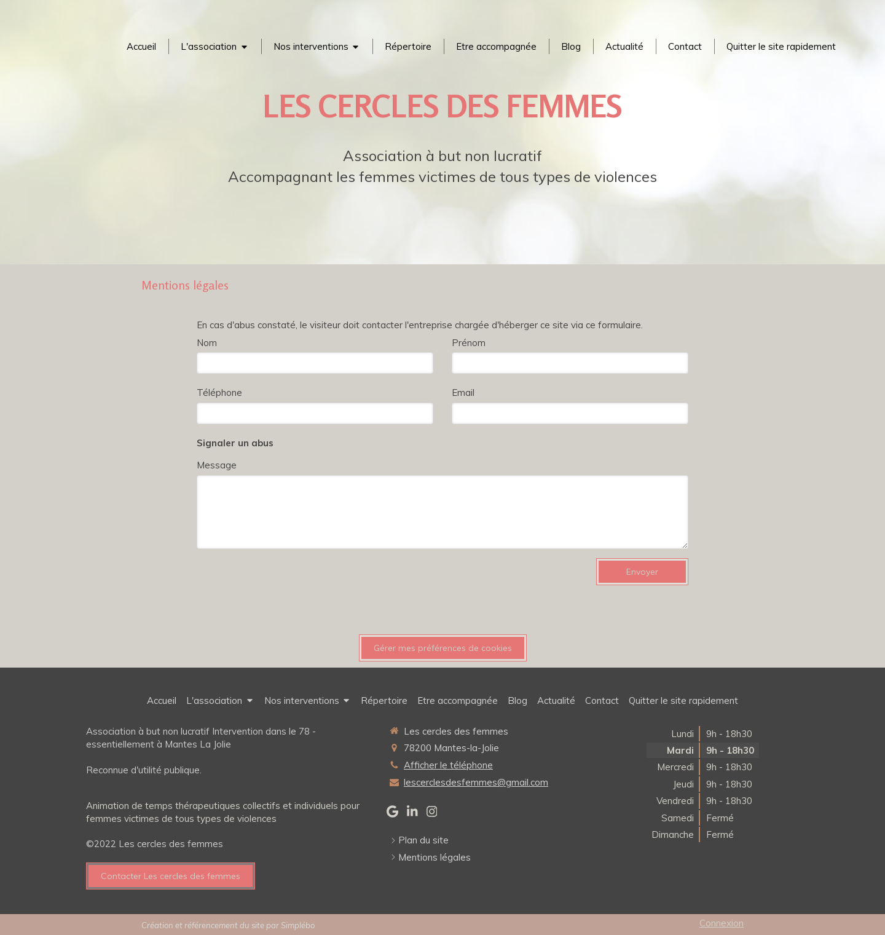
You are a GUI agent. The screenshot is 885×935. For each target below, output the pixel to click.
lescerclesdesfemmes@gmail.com (476, 782)
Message (217, 465)
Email (463, 392)
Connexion (721, 923)
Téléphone (219, 392)
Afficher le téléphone (448, 765)
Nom (207, 343)
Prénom (469, 343)
